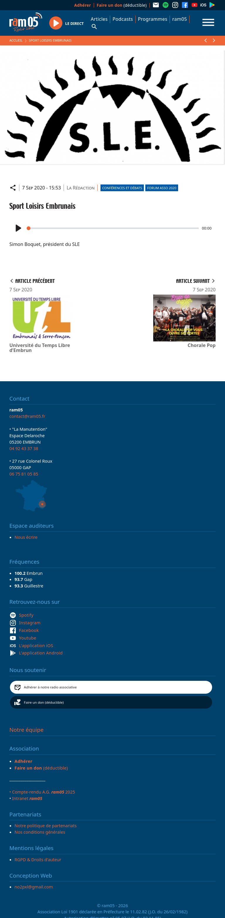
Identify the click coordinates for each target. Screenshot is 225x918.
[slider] (113, 228)
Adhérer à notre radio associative (50, 687)
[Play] (17, 228)
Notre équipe (26, 730)
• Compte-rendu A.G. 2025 (42, 792)
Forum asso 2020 (161, 188)
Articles (99, 19)
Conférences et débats (122, 188)
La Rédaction (81, 187)
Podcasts (122, 19)
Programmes (152, 19)
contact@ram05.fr (27, 416)
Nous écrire (26, 537)
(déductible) (122, 5)
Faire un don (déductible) (44, 702)
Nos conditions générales (40, 832)
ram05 (179, 19)
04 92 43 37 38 (23, 448)
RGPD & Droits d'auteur (38, 859)
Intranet (27, 798)
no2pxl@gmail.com (34, 887)
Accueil (16, 40)
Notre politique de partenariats (46, 825)
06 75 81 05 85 (23, 474)
